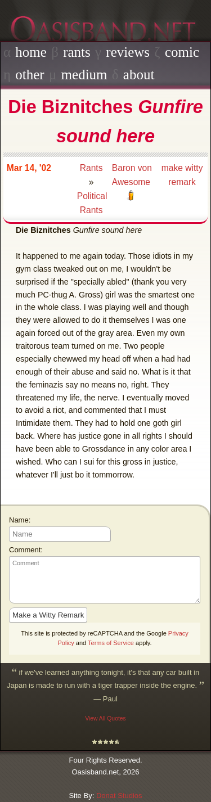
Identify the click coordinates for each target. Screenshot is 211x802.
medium (84, 74)
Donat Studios (119, 795)
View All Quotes (105, 718)
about (139, 74)
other (29, 74)
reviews (128, 52)
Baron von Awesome (132, 175)
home (31, 52)
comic (182, 52)
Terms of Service (111, 642)
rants (77, 52)
